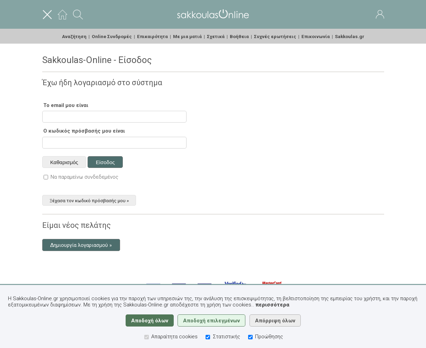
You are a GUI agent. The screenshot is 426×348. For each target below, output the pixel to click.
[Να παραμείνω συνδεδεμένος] (46, 177)
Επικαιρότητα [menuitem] (152, 36)
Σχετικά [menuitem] (216, 36)
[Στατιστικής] (208, 337)
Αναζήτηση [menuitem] (74, 36)
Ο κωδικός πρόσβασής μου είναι (84, 131)
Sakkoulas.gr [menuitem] (349, 36)
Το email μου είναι (65, 105)
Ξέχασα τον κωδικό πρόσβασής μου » (89, 200)
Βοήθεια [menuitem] (239, 36)
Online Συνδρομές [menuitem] (112, 36)
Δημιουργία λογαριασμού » (81, 245)
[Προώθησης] (250, 337)
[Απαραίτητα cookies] (146, 337)
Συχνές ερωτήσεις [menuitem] (275, 36)
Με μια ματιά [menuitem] (187, 36)
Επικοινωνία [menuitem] (315, 36)
